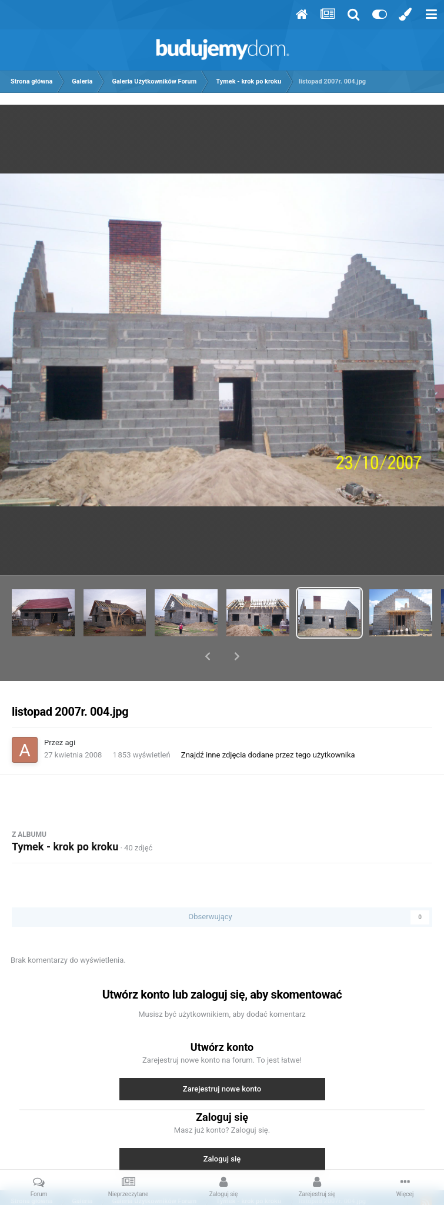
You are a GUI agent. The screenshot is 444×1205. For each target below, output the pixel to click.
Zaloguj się (222, 1128)
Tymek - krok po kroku (65, 816)
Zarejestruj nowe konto (222, 1058)
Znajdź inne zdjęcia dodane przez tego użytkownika (268, 724)
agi (70, 711)
